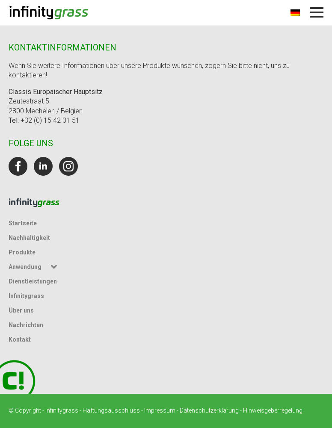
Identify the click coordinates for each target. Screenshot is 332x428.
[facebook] (18, 166)
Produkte (22, 252)
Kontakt (20, 339)
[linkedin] (43, 166)
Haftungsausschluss (111, 410)
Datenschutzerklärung (209, 410)
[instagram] (68, 166)
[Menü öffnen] (316, 12)
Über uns (21, 310)
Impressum (159, 410)
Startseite (23, 223)
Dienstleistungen (33, 281)
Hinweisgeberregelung (272, 410)
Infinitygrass (26, 295)
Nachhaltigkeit (29, 237)
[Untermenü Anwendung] (55, 267)
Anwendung (25, 266)
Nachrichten (26, 325)
